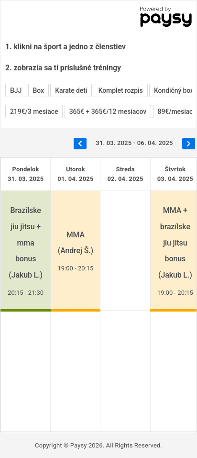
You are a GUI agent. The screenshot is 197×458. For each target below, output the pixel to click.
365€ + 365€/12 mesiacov (107, 111)
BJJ (16, 90)
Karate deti (71, 90)
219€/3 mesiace (34, 111)
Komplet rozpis (120, 90)
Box (38, 90)
